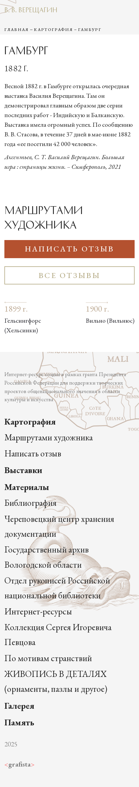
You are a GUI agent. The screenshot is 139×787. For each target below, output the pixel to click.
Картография (53, 29)
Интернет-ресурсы (38, 611)
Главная (16, 29)
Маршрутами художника (48, 437)
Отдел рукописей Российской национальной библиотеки (57, 588)
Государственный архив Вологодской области (46, 557)
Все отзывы (69, 275)
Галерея (19, 705)
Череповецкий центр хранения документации (59, 526)
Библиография (30, 502)
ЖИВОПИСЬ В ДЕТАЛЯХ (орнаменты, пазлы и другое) (55, 681)
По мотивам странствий (48, 658)
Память (19, 722)
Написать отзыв (69, 249)
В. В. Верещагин (30, 9)
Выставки (23, 470)
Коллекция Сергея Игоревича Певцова (57, 634)
